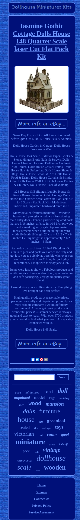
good (65, 435)
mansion (55, 404)
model (39, 397)
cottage (46, 428)
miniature (30, 442)
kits (36, 428)
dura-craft (24, 460)
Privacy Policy (41, 505)
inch (21, 405)
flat (40, 435)
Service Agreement (41, 512)
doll (63, 390)
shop (38, 470)
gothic (52, 444)
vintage (51, 450)
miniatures (32, 392)
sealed (25, 427)
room (52, 434)
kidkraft (63, 444)
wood (35, 404)
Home (41, 485)
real (48, 391)
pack (26, 451)
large (52, 398)
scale (24, 467)
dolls (29, 411)
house (26, 419)
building (64, 398)
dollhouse (50, 458)
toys (59, 427)
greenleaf (56, 420)
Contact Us (41, 499)
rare (18, 392)
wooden (55, 467)
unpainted (22, 397)
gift (41, 421)
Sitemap (41, 492)
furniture (49, 411)
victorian (24, 434)
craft (36, 452)
